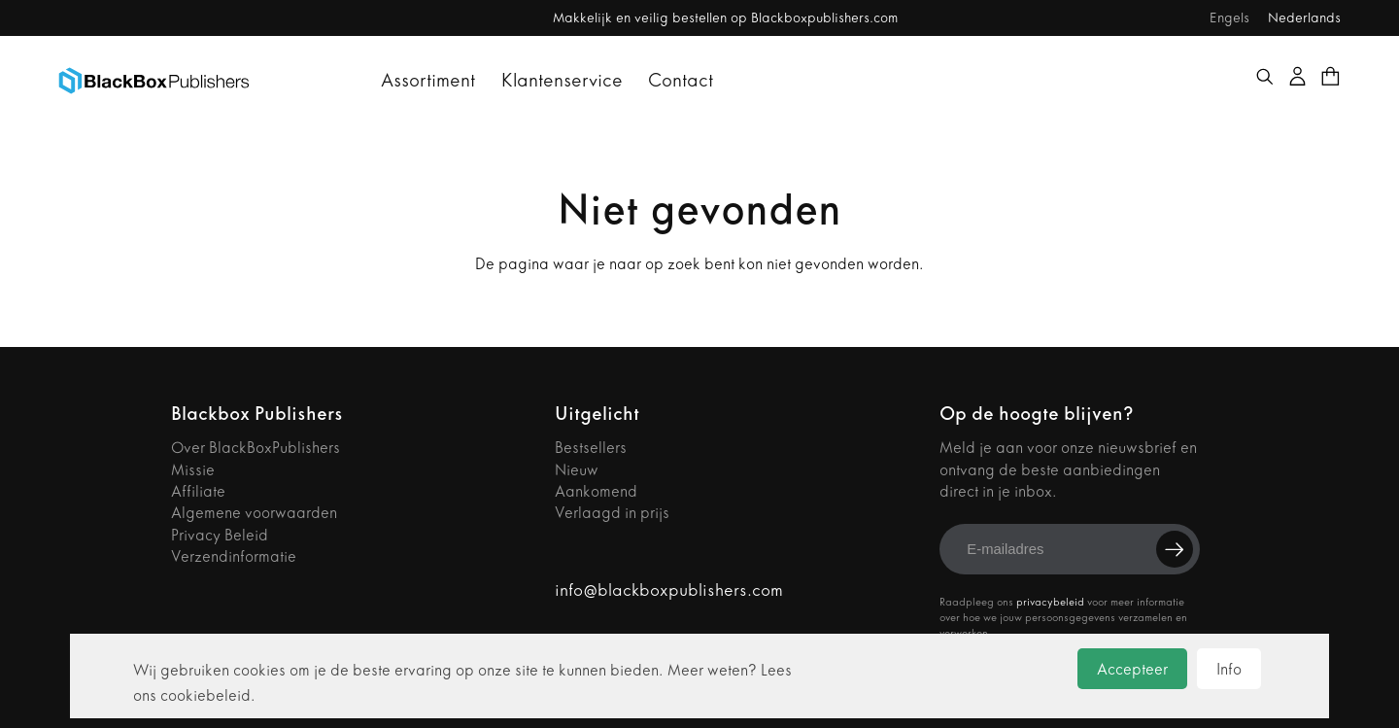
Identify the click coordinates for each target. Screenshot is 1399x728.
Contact (680, 80)
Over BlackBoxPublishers (255, 447)
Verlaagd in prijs (612, 512)
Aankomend (596, 491)
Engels (1229, 18)
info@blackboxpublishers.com (669, 590)
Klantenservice (562, 80)
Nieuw (576, 470)
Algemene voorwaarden (254, 512)
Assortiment (428, 80)
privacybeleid (1050, 601)
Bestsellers (591, 447)
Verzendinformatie (233, 556)
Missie (193, 470)
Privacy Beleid (219, 535)
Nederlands (1304, 18)
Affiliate (198, 491)
